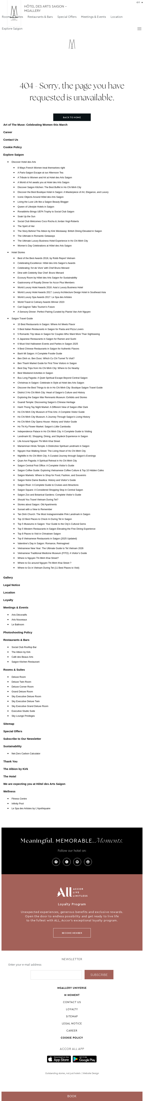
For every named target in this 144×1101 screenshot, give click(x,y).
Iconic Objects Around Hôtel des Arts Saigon (41, 197)
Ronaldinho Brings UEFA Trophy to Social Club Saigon (46, 211)
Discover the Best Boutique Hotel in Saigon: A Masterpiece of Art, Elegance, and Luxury (63, 192)
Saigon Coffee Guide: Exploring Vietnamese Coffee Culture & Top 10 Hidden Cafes (61, 470)
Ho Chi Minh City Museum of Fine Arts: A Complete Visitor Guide (51, 412)
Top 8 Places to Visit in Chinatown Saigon (39, 533)
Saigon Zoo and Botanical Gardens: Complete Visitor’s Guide (49, 494)
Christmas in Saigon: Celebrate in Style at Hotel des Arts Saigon (51, 382)
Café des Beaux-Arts (22, 657)
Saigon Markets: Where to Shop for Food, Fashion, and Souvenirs (52, 475)
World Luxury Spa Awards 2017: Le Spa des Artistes (45, 297)
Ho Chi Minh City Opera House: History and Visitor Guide (47, 421)
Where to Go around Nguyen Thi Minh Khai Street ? (44, 563)
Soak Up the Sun (26, 216)
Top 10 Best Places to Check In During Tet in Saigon (45, 519)
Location (117, 17)
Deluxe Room (19, 677)
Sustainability (12, 746)
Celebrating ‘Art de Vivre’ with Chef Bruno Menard (43, 268)
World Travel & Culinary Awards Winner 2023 (41, 302)
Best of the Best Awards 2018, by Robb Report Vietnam (46, 258)
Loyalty (8, 600)
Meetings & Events (93, 17)
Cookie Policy (12, 147)
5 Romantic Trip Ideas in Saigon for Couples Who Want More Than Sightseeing (59, 334)
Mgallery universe (72, 988)
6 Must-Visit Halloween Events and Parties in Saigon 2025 (48, 344)
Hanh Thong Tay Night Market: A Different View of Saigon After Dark (53, 407)
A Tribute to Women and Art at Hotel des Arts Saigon (45, 177)
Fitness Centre (19, 798)
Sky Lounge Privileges (23, 716)
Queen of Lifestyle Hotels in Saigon (36, 206)
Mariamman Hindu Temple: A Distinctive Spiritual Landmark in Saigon (53, 446)
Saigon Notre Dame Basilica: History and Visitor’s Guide (47, 480)
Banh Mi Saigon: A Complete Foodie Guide (40, 353)
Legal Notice (11, 585)
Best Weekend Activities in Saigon (35, 373)
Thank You (10, 761)
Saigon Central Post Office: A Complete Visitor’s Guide (46, 465)
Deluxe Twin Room (21, 682)
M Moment (72, 995)
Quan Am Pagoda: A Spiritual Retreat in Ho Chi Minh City (47, 460)
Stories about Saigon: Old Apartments (37, 504)
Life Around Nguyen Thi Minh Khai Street (39, 441)
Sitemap (8, 723)
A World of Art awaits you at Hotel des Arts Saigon (43, 182)
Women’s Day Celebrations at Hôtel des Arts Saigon (45, 245)
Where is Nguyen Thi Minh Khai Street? (38, 558)
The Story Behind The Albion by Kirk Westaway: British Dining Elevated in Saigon (60, 231)
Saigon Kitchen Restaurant (26, 662)
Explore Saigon (12, 28)
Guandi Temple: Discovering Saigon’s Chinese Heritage (46, 402)
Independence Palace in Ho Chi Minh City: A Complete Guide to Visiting (55, 431)
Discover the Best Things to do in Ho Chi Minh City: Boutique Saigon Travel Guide (60, 387)
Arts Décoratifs (19, 615)
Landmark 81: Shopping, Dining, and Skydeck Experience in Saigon (53, 436)
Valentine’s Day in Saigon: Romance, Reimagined (43, 543)
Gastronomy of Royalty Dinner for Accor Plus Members (46, 282)
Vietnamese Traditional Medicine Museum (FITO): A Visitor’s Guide (52, 553)
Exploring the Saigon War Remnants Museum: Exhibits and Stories (52, 397)
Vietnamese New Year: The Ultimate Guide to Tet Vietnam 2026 (50, 548)
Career (7, 132)
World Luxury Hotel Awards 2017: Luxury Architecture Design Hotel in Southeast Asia (62, 292)
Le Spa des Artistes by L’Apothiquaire (31, 808)
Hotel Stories (18, 252)
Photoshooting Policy (17, 632)
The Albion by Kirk (21, 652)
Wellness (9, 791)
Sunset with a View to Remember (35, 509)
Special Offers (66, 17)
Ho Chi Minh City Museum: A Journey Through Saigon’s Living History (54, 417)
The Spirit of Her (26, 226)
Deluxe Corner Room (23, 686)
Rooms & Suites (12, 17)
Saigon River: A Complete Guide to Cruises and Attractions (48, 485)
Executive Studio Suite (23, 711)
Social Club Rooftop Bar (24, 647)
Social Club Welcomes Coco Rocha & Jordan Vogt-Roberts (48, 221)
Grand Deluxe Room (22, 691)
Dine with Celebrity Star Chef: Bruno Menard (41, 273)
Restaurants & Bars (40, 17)
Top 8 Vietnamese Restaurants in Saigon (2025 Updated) (47, 538)
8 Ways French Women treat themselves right (41, 167)
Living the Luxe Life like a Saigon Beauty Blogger (43, 202)
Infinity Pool (18, 803)
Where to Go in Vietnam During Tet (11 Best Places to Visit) (48, 568)
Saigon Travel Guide (22, 318)
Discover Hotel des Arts (24, 162)
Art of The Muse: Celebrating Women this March (35, 124)
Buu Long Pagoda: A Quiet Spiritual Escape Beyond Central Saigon (53, 378)
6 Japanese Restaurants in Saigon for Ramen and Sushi (47, 339)
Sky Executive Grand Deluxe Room (30, 706)
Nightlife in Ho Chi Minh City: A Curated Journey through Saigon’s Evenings (57, 456)
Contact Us (10, 139)
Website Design (91, 1073)
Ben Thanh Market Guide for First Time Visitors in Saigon (47, 363)
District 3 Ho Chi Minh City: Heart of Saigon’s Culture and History (51, 392)
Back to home (72, 117)
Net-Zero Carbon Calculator (26, 753)
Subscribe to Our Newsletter (22, 738)
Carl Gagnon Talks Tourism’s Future (36, 307)
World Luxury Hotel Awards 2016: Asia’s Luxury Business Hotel (50, 287)
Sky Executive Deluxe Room (26, 696)
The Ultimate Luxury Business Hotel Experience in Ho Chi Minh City (53, 241)
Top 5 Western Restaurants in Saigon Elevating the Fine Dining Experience (56, 529)
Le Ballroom (18, 624)
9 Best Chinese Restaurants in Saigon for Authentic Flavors (48, 348)
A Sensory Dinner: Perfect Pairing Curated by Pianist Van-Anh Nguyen (54, 312)
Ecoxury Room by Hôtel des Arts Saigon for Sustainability (47, 277)
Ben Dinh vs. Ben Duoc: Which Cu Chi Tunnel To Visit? (46, 358)
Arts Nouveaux (19, 619)
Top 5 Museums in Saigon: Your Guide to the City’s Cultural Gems (52, 524)
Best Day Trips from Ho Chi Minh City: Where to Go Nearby (48, 368)
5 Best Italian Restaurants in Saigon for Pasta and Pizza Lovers (51, 329)
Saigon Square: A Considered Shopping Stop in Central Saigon (50, 490)
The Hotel (9, 776)
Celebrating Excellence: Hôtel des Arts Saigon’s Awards (46, 263)
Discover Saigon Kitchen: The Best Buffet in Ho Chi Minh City (49, 187)
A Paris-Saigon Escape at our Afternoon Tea (40, 172)
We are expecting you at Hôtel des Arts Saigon (34, 783)
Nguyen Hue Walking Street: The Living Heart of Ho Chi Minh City (52, 451)
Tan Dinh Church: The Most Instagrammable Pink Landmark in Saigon (54, 514)
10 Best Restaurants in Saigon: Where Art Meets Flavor (46, 324)
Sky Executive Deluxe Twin (26, 701)
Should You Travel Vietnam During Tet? (38, 499)
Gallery (8, 577)
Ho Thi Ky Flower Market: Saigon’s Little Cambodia (44, 426)
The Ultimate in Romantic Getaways (36, 236)
